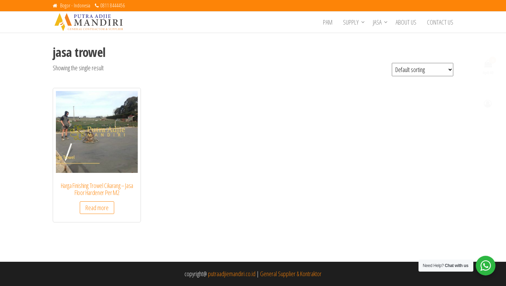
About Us (406, 22)
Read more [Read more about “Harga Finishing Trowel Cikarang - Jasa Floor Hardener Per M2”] (97, 207)
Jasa (377, 22)
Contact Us (440, 22)
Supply (351, 22)
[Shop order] (422, 69)
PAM (327, 22)
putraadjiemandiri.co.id (231, 273)
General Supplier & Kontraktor (291, 273)
